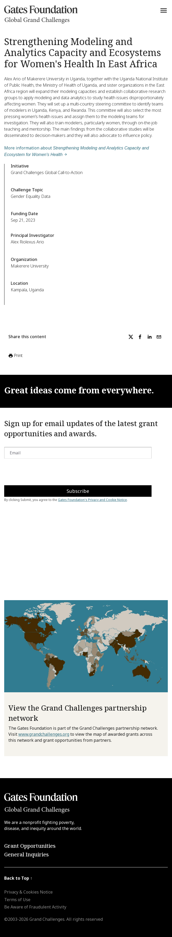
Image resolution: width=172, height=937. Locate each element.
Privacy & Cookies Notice (28, 892)
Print (15, 356)
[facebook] (140, 337)
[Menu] (163, 10)
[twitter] (130, 337)
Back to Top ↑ (18, 878)
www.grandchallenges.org (43, 734)
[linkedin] (149, 337)
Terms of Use (17, 899)
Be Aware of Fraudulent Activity (35, 907)
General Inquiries (26, 854)
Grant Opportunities (30, 845)
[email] (159, 337)
